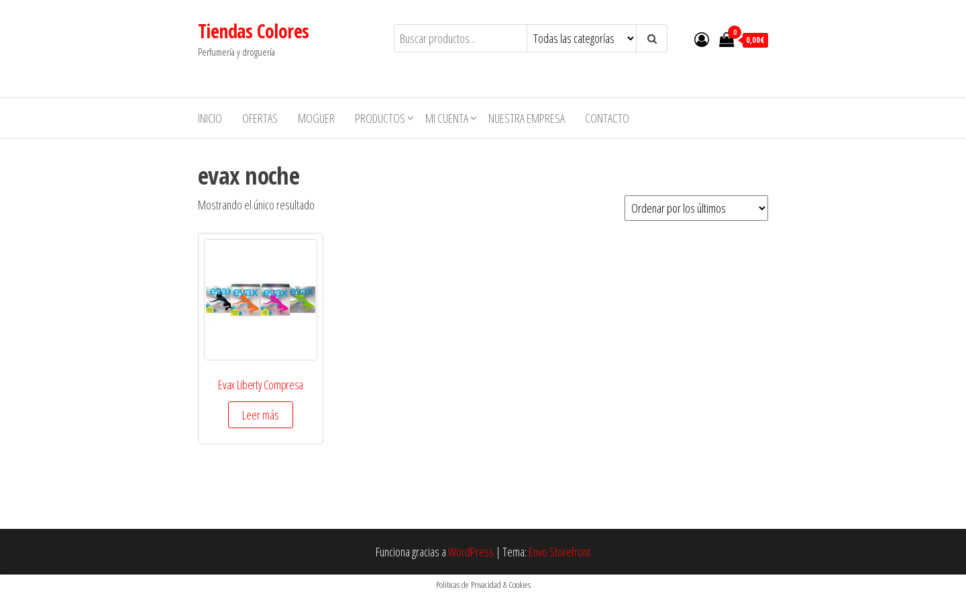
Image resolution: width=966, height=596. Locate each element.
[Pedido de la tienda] (696, 208)
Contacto (607, 118)
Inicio (210, 118)
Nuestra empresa (526, 118)
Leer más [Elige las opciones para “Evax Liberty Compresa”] (260, 415)
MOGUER (316, 118)
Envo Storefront (559, 552)
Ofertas (260, 118)
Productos (380, 118)
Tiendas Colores (253, 31)
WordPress (471, 552)
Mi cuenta (446, 118)
